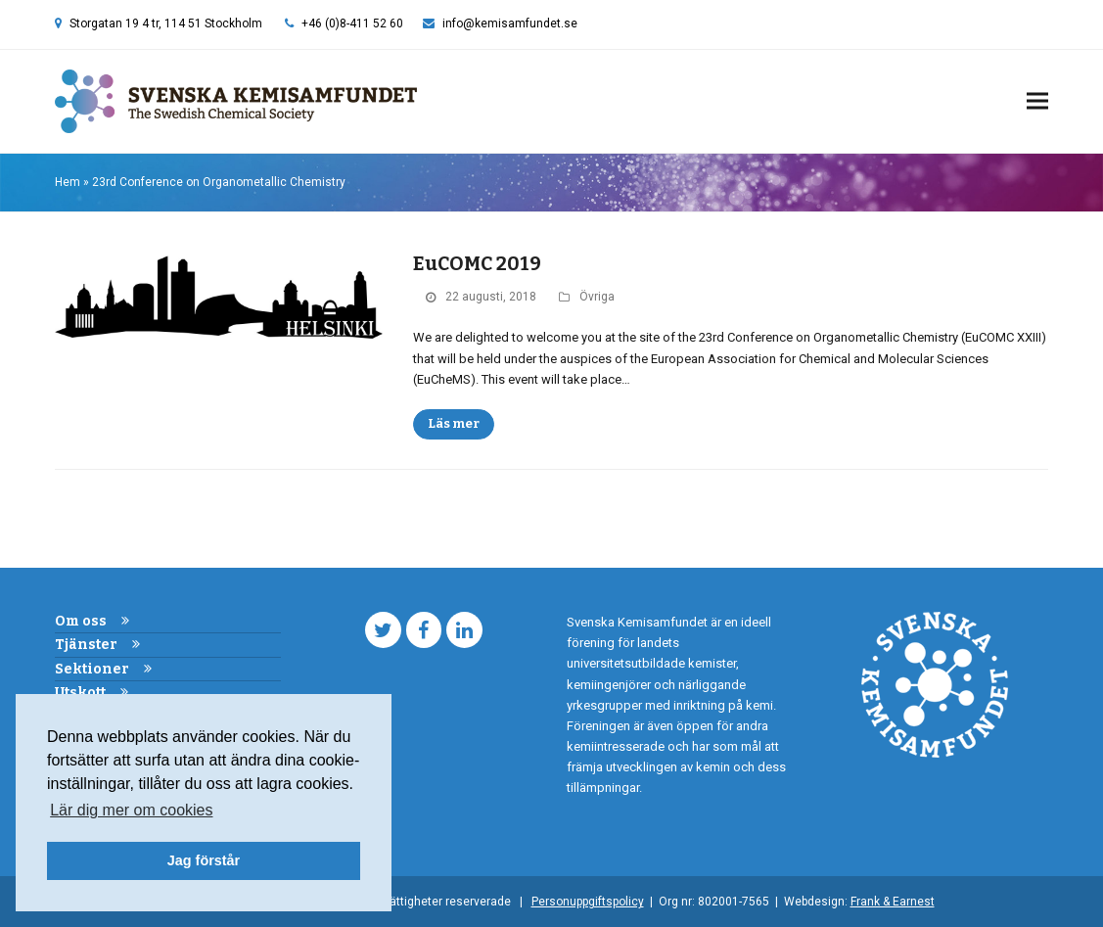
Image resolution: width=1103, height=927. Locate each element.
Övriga (597, 296)
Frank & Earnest (892, 901)
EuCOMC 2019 (477, 264)
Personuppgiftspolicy (587, 901)
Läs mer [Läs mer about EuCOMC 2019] (454, 423)
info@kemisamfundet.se (509, 23)
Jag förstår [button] (203, 860)
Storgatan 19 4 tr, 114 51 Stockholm (165, 23)
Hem (67, 182)
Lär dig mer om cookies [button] (131, 810)
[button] (1037, 101)
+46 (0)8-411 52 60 (352, 23)
